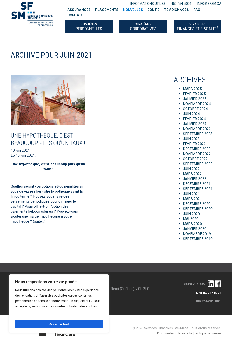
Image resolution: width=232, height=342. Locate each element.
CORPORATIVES (143, 26)
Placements (106, 10)
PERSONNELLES (89, 26)
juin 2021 (191, 194)
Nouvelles (133, 10)
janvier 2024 (194, 124)
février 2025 (194, 94)
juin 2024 (191, 114)
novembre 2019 (197, 234)
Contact (75, 15)
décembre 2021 (196, 184)
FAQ (196, 10)
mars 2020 (192, 224)
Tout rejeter (80, 316)
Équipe (153, 10)
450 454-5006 (181, 4)
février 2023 (194, 144)
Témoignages (176, 10)
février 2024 (194, 119)
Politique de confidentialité (174, 333)
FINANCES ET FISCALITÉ (197, 26)
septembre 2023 (198, 134)
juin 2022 (191, 169)
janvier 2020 (194, 229)
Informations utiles (147, 4)
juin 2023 (191, 139)
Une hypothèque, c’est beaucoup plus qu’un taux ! (48, 139)
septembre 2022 (198, 164)
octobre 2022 (195, 159)
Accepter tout (59, 324)
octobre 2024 (195, 109)
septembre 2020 (198, 209)
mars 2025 (192, 89)
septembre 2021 (198, 189)
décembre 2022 (196, 149)
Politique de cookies (208, 333)
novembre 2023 (197, 129)
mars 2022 (192, 174)
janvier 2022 (194, 179)
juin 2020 (191, 214)
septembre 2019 (198, 239)
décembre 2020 (196, 204)
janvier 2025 (194, 99)
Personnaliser (36, 316)
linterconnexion (208, 292)
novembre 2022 (197, 154)
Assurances (79, 10)
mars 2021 (192, 199)
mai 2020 (190, 219)
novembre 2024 (197, 104)
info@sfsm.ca (209, 4)
